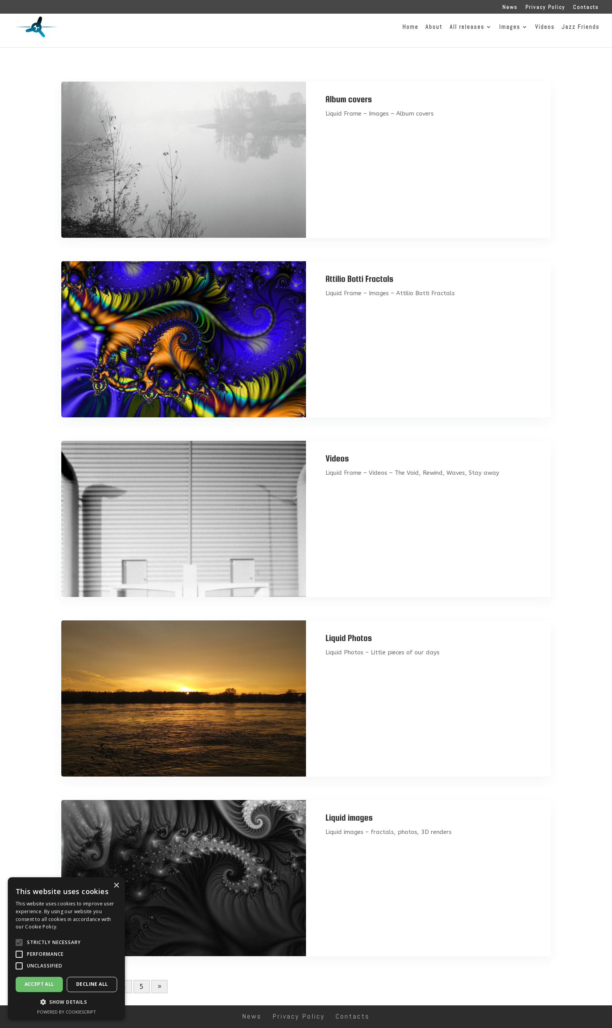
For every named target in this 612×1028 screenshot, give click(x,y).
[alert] (66, 948)
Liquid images (349, 817)
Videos (337, 458)
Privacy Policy (545, 7)
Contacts (586, 7)
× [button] (116, 886)
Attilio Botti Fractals (359, 279)
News (510, 7)
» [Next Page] (159, 986)
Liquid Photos (349, 638)
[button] (19, 942)
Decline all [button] (92, 984)
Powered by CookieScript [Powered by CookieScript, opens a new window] (66, 1012)
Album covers (349, 99)
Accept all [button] (39, 984)
